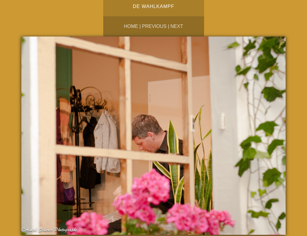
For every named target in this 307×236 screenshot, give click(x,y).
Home (131, 26)
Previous (154, 26)
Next (177, 26)
